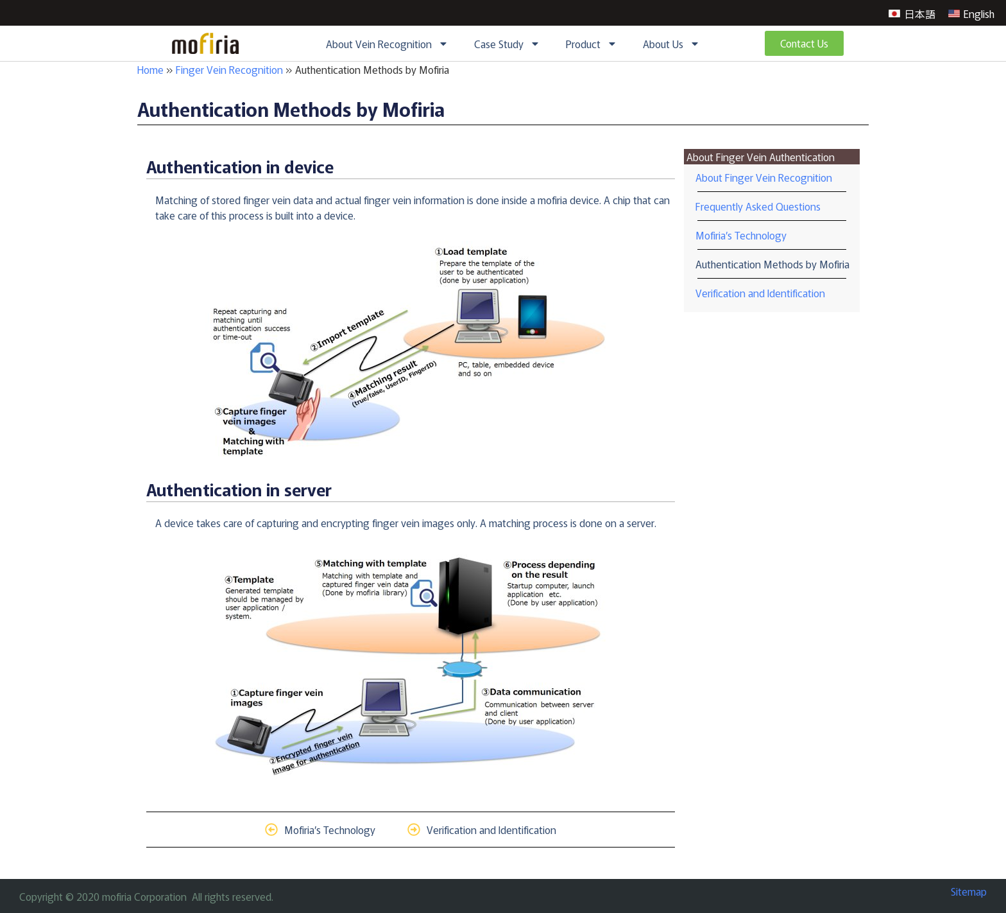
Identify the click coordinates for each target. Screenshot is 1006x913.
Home (150, 69)
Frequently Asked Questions (758, 206)
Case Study (507, 43)
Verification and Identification (760, 292)
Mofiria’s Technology (741, 235)
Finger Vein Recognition (229, 69)
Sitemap (969, 891)
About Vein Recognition (387, 43)
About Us (671, 43)
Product (591, 43)
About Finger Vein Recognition (763, 177)
